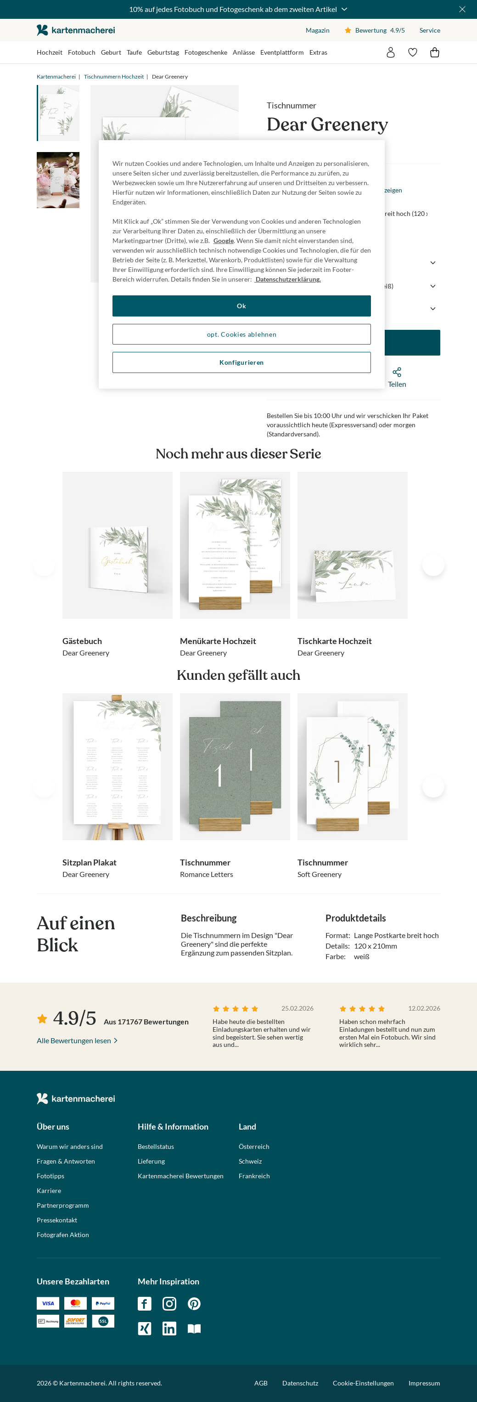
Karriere (49, 1190)
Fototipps (50, 1176)
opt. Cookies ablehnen (242, 334)
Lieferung (151, 1161)
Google (223, 240)
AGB (261, 1383)
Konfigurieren (241, 362)
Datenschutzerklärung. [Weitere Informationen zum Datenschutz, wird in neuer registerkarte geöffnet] (287, 279)
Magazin (318, 30)
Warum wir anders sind (70, 1146)
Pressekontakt (57, 1220)
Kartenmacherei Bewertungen (181, 1176)
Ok (241, 306)
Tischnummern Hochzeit (114, 76)
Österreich (254, 1146)
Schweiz (250, 1161)
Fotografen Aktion (63, 1234)
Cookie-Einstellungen (363, 1383)
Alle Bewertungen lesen (74, 1040)
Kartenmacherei (56, 76)
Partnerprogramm (63, 1205)
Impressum (424, 1383)
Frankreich (254, 1176)
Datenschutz (300, 1383)
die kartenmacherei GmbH (76, 30)
